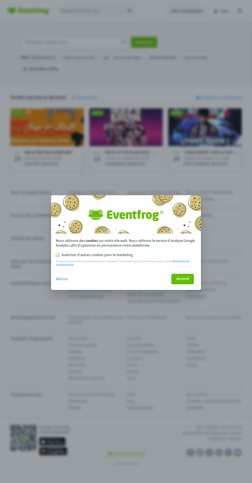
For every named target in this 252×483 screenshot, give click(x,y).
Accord (182, 279)
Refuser (62, 279)
